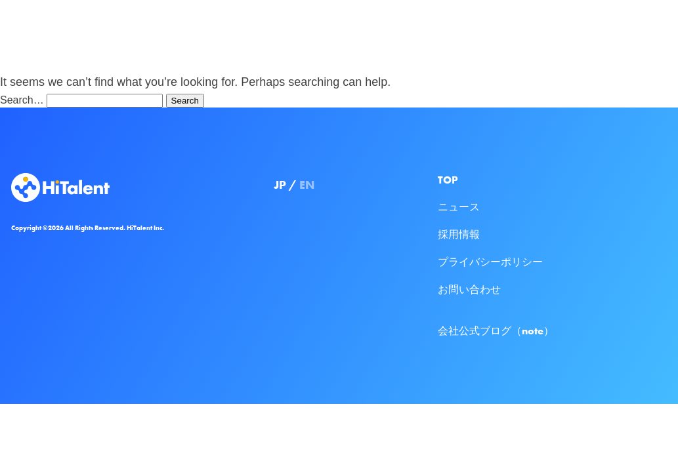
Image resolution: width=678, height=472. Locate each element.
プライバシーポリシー (490, 262)
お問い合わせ (469, 289)
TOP (448, 180)
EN (306, 184)
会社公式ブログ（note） (496, 331)
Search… (22, 100)
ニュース (459, 207)
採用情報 (459, 234)
